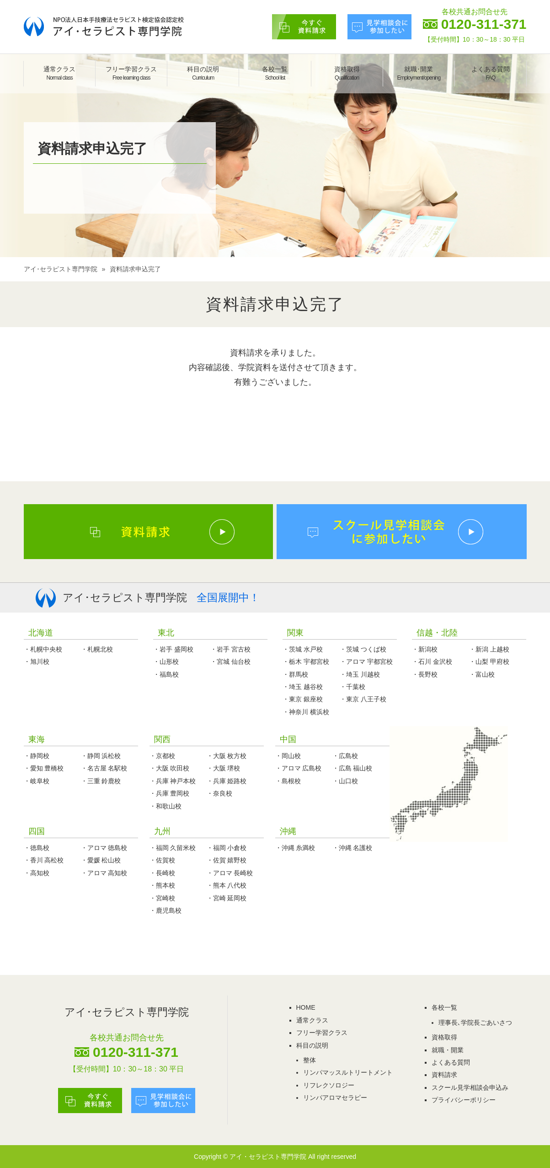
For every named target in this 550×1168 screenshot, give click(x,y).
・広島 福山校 (352, 768)
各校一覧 (275, 73)
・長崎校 (162, 873)
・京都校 (162, 755)
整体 (309, 1060)
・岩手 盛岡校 (173, 649)
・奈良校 (219, 793)
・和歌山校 (166, 806)
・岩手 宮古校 (230, 649)
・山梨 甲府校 (489, 661)
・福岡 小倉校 (227, 847)
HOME (305, 1007)
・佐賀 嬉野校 (227, 860)
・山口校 (345, 781)
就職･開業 (418, 73)
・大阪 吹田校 (170, 768)
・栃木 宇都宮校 (306, 661)
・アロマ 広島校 (298, 768)
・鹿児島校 (166, 910)
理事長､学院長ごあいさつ (475, 1022)
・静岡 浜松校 (101, 755)
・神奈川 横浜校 (306, 712)
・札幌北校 (97, 649)
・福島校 (166, 674)
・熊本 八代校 (227, 885)
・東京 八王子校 (363, 699)
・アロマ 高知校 (104, 873)
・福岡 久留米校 (173, 847)
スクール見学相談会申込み (470, 1087)
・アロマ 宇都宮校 (366, 661)
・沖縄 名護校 (352, 847)
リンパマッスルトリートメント (348, 1072)
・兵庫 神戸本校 (173, 781)
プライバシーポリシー (464, 1099)
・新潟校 (425, 649)
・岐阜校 (36, 781)
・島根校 (288, 781)
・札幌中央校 (43, 649)
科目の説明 (203, 73)
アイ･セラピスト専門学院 (60, 269)
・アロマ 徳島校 (104, 847)
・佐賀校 (162, 860)
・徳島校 (36, 847)
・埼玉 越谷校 (303, 686)
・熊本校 (162, 885)
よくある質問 (490, 73)
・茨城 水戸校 (303, 649)
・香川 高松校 (44, 860)
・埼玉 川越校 (360, 674)
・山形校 (166, 661)
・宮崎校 (162, 898)
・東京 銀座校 (303, 699)
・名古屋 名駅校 (104, 768)
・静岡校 (36, 755)
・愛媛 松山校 (101, 860)
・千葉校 (352, 686)
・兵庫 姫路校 (227, 781)
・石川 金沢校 (432, 661)
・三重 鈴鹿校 (101, 781)
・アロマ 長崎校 (230, 873)
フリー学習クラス (131, 73)
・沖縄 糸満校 (295, 847)
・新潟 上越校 (489, 649)
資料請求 (444, 1074)
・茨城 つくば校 (363, 649)
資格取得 (347, 73)
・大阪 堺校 (223, 768)
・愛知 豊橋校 (44, 768)
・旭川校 (36, 661)
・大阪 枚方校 (227, 755)
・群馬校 (295, 674)
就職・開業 (448, 1050)
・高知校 (36, 873)
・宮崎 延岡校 (227, 898)
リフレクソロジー (328, 1085)
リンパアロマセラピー (335, 1097)
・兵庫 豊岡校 (170, 793)
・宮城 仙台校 (230, 661)
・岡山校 (288, 755)
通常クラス (59, 73)
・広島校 (345, 755)
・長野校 (425, 674)
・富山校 (482, 674)
